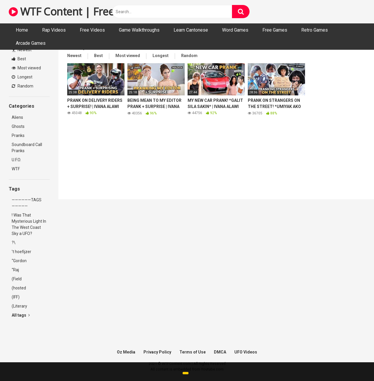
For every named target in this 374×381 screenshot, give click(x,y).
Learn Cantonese (191, 30)
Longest (22, 77)
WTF (16, 169)
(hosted (19, 288)
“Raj (15, 269)
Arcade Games (31, 43)
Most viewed (26, 68)
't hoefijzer (21, 251)
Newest (22, 49)
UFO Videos (245, 352)
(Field (17, 279)
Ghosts (18, 126)
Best (19, 58)
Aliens (17, 117)
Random (22, 86)
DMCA (220, 352)
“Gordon (19, 260)
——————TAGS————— (26, 203)
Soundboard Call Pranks (27, 147)
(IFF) (16, 297)
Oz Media (126, 352)
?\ (13, 242)
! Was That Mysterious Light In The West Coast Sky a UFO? (29, 224)
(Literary (19, 306)
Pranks (18, 135)
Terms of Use (192, 352)
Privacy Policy (157, 352)
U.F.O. (16, 159)
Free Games (274, 30)
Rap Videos (54, 30)
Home (22, 30)
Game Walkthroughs (139, 30)
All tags (21, 315)
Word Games (235, 30)
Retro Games (314, 30)
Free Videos (92, 30)
